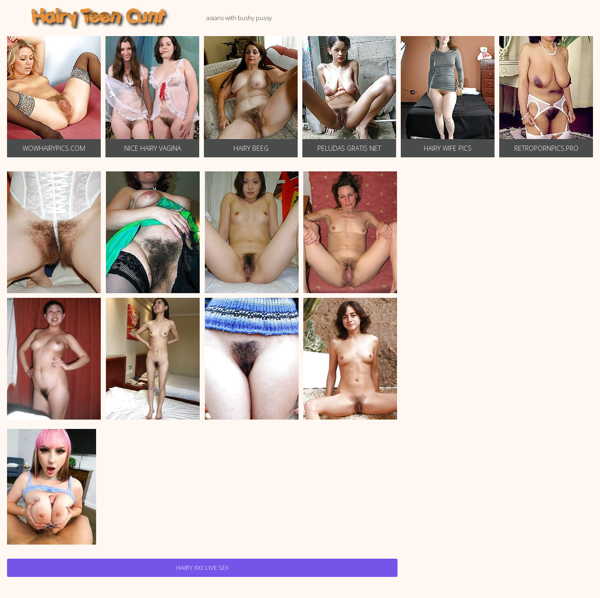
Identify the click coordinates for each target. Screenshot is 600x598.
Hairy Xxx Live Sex (202, 567)
